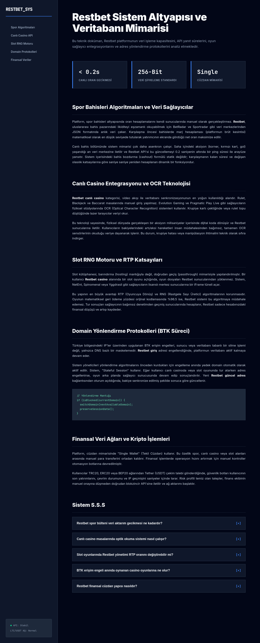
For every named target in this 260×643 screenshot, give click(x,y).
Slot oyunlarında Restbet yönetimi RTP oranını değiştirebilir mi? (125, 554)
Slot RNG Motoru (22, 43)
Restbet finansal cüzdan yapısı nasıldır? (107, 586)
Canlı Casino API (22, 35)
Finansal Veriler (21, 60)
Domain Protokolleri (24, 51)
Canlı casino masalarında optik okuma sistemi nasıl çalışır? (121, 539)
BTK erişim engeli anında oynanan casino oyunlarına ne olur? (123, 570)
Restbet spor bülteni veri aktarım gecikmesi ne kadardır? (119, 523)
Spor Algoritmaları (23, 27)
